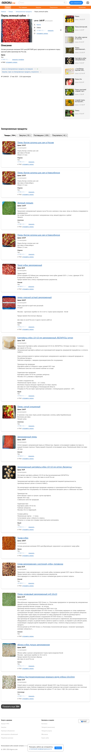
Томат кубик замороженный (29, 265)
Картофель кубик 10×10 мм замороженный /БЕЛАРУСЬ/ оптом (45, 337)
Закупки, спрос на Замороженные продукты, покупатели (20, 72)
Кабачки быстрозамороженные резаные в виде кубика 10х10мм (46, 676)
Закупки (38, 7)
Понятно (58, 748)
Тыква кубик (22, 538)
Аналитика (82, 7)
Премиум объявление (8, 731)
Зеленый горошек (25, 202)
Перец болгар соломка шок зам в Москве (35, 142)
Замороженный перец (27, 436)
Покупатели (53, 7)
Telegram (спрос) (47, 731)
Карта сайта (45, 738)
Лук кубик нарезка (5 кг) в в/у (81, 38)
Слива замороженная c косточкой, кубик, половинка (40, 564)
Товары (8, 7)
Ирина (39, 25)
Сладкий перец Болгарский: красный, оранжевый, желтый (81, 102)
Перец (77, 16)
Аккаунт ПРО (5, 724)
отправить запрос (42, 33)
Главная (3, 11)
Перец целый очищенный (28, 406)
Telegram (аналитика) (48, 727)
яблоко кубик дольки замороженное (33, 644)
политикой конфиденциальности (41, 749)
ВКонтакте (45, 734)
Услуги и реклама (6, 720)
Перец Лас (78, 79)
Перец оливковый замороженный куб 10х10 (37, 594)
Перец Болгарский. (81, 27)
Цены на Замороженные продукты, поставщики (17, 69)
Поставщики (23, 7)
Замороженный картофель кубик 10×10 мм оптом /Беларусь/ (44, 467)
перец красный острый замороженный (34, 297)
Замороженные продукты (24, 11)
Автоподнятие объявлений (9, 734)
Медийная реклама (7, 738)
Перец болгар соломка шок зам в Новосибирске (38, 172)
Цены (68, 7)
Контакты (44, 724)
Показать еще (10, 706)
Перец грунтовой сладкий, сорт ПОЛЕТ (80, 91)
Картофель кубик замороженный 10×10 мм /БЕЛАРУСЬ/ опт (80, 60)
